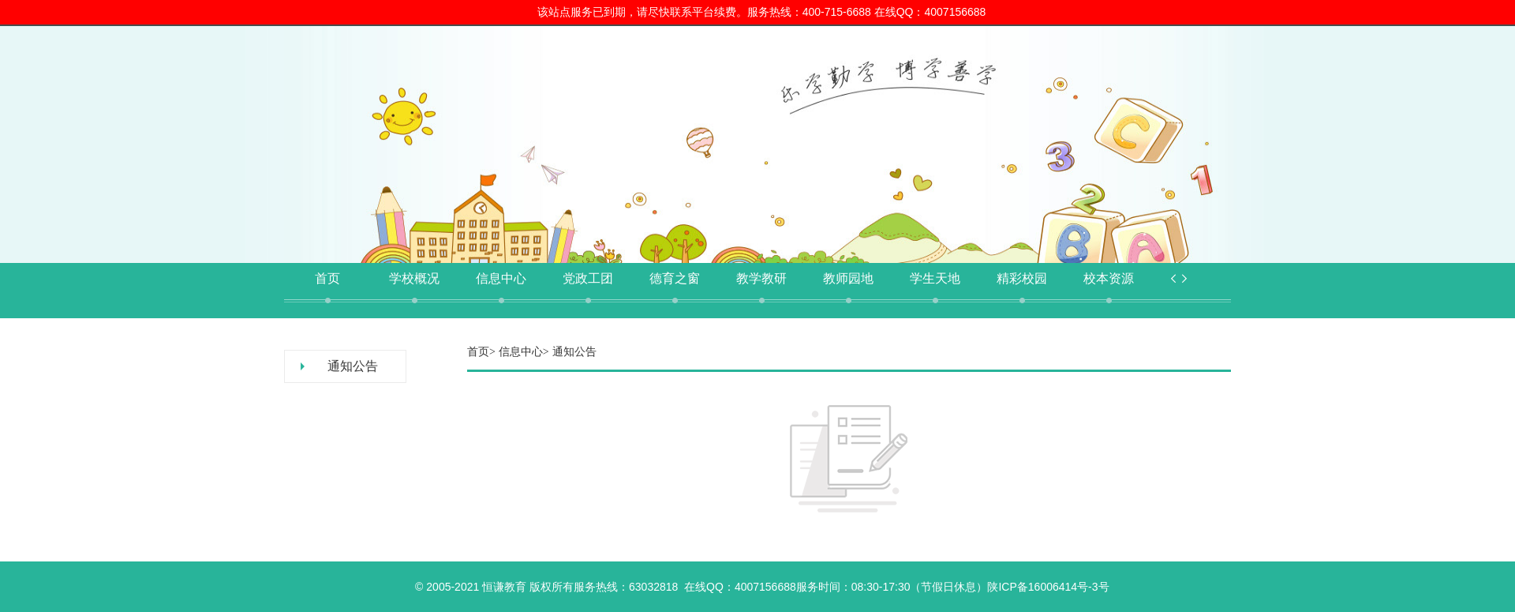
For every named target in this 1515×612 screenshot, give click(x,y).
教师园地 (848, 278)
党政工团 (588, 278)
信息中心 (501, 278)
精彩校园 (1022, 278)
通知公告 (352, 366)
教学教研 (761, 278)
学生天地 (935, 278)
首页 (327, 278)
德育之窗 (674, 278)
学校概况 (414, 278)
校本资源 (1108, 278)
